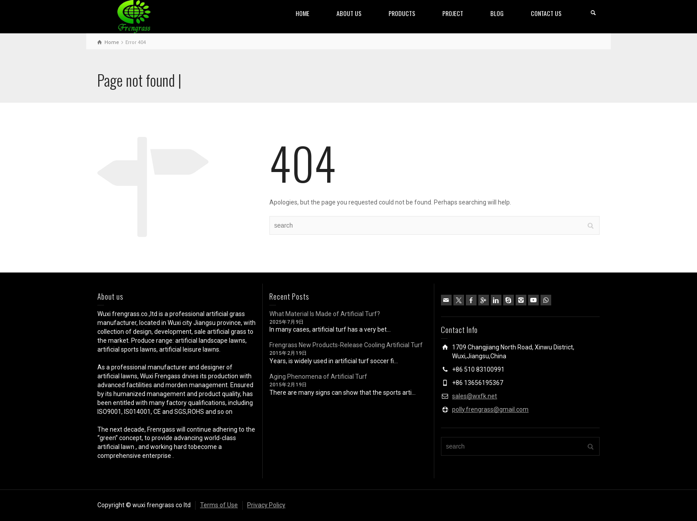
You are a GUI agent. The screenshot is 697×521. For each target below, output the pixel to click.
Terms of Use (219, 505)
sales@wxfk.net (474, 396)
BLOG (497, 13)
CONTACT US (546, 13)
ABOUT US (348, 13)
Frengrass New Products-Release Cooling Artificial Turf (346, 345)
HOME (302, 13)
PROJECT (452, 13)
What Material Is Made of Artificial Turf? (324, 313)
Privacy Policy (266, 505)
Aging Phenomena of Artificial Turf (318, 376)
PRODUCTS (402, 13)
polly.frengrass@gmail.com (490, 409)
